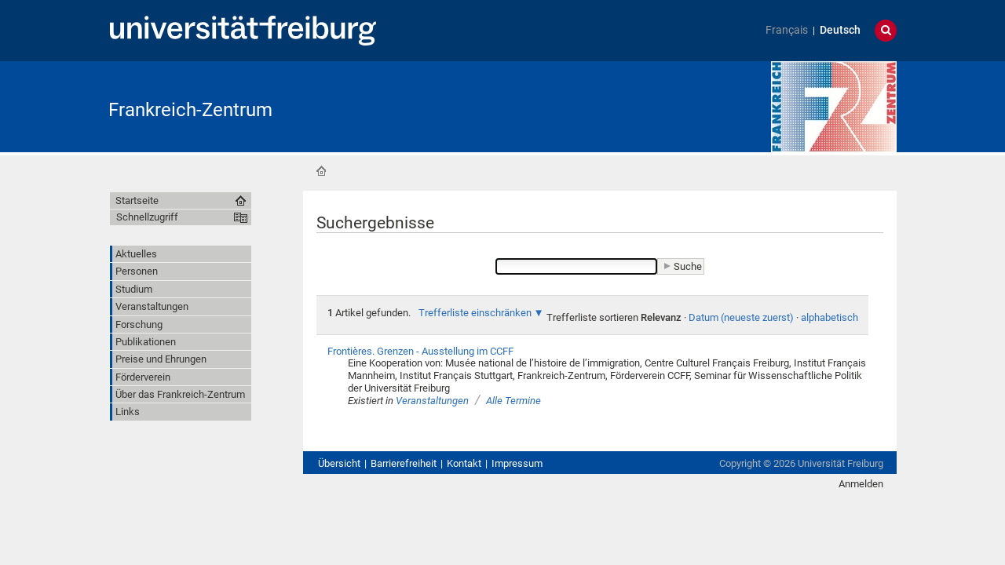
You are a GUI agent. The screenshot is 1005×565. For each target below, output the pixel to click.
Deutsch (840, 30)
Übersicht (339, 463)
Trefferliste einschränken (475, 313)
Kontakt (464, 463)
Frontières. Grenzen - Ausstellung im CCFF (420, 351)
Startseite (321, 171)
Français (787, 30)
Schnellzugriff (147, 217)
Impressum (517, 463)
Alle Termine (513, 400)
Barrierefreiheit (404, 463)
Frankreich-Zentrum (190, 110)
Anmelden (861, 484)
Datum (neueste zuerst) (741, 317)
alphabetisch (829, 317)
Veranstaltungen (432, 400)
